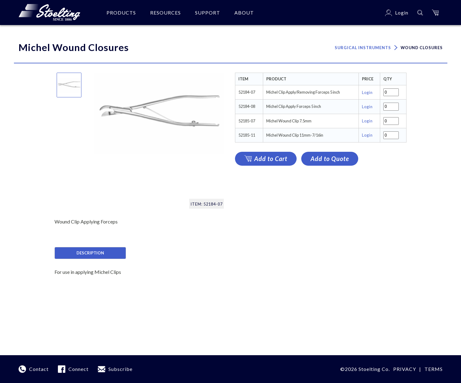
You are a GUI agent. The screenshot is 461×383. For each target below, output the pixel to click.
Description (90, 252)
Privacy (404, 369)
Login (367, 92)
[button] (435, 12)
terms (433, 369)
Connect (78, 369)
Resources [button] (165, 12)
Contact (39, 369)
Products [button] (121, 12)
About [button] (244, 12)
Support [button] (207, 12)
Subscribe (120, 369)
